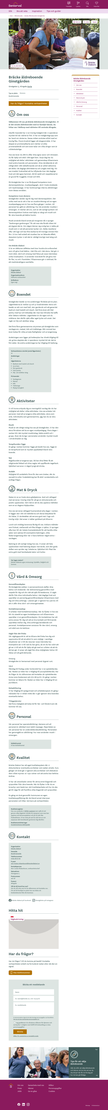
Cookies (52, 1091)
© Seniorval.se (95, 1105)
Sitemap (88, 1105)
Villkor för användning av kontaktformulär (25, 1036)
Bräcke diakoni (16, 272)
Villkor (51, 1085)
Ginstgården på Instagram (44, 900)
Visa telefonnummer (21, 972)
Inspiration (37, 11)
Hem (11, 16)
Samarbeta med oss (36, 1085)
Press (19, 1088)
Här (41, 416)
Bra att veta (22, 11)
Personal (79, 106)
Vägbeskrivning (17, 919)
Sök (10, 11)
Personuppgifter (55, 1088)
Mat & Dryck (80, 98)
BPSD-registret (30, 811)
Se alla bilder (18, 66)
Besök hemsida (14, 96)
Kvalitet (79, 110)
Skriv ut (78, 22)
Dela (87, 22)
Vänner (31, 1088)
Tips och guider (54, 11)
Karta (29, 86)
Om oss (79, 85)
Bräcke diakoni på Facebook (21, 900)
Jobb (19, 1091)
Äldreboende (19, 16)
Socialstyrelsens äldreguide (20, 824)
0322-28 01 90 (16, 858)
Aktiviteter (80, 93)
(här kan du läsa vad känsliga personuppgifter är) (26, 1019)
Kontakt (79, 115)
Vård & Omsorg (81, 102)
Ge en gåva (32, 1091)
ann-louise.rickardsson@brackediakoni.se (25, 863)
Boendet (79, 89)
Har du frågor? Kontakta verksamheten (29, 103)
